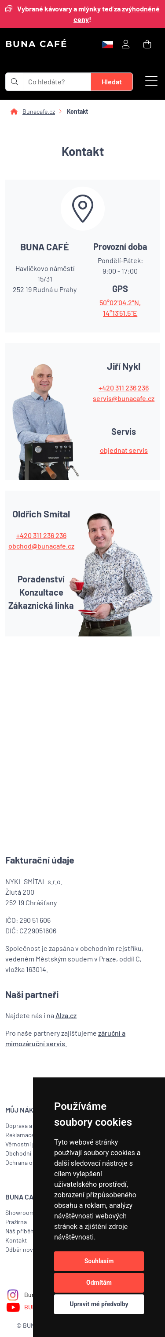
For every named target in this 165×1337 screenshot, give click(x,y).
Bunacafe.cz (38, 111)
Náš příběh (19, 1231)
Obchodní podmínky (32, 1153)
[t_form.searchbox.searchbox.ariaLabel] (57, 81)
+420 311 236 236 (124, 387)
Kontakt (16, 1240)
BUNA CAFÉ (36, 44)
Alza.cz (66, 1015)
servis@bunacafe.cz (123, 398)
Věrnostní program (30, 1144)
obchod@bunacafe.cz (41, 546)
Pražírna (16, 1221)
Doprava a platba (27, 1125)
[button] (151, 81)
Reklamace (19, 1134)
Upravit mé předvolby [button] (99, 1304)
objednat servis (124, 450)
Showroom (20, 1212)
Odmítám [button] (99, 1282)
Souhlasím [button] (99, 1261)
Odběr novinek (24, 1249)
